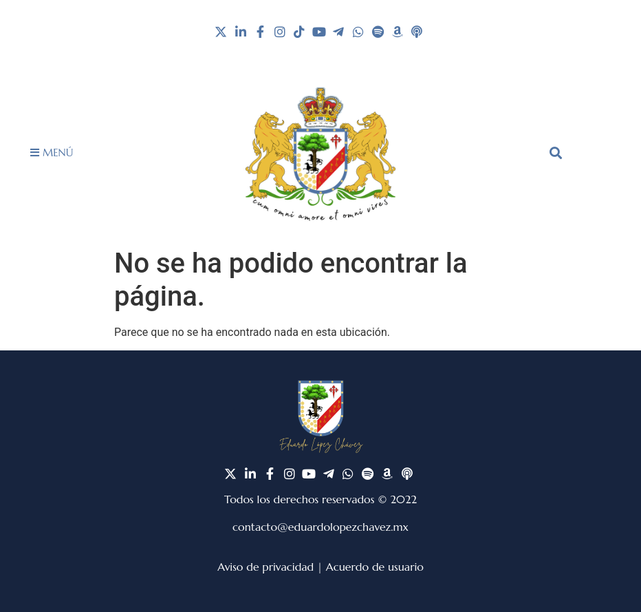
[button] (555, 153)
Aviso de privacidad (265, 566)
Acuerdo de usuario (375, 566)
